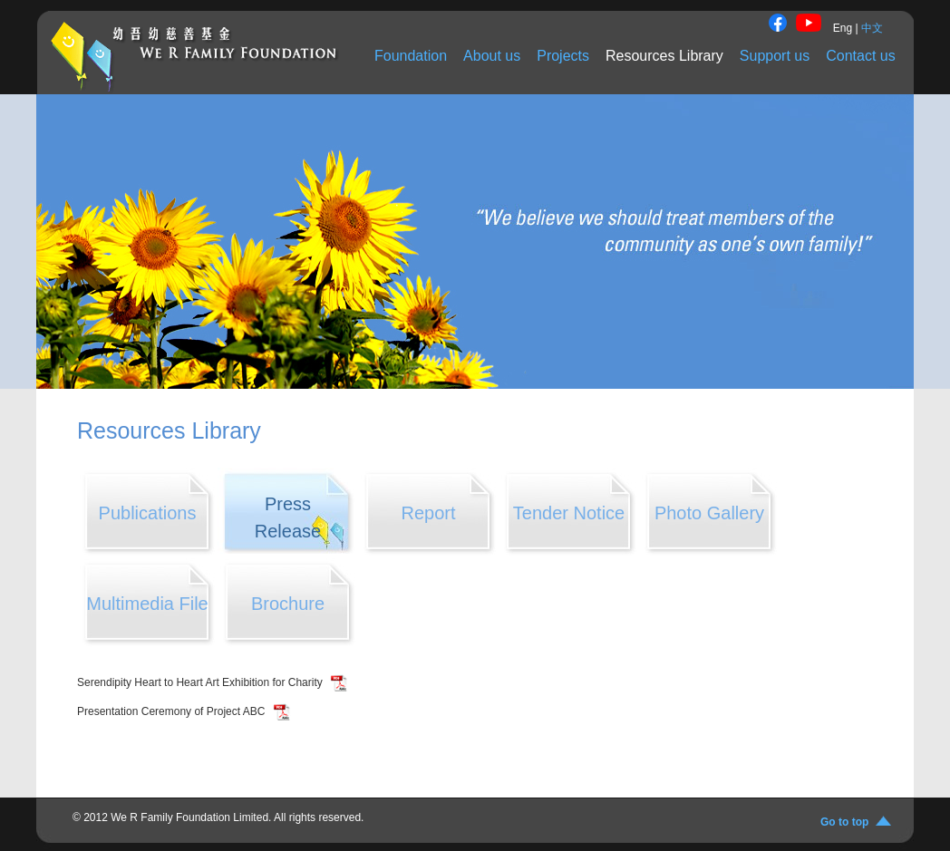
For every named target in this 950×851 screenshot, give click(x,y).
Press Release (288, 517)
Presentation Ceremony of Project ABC (172, 711)
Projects (563, 55)
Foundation (410, 55)
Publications (148, 513)
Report (428, 513)
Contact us (860, 55)
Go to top (847, 822)
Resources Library (664, 55)
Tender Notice (569, 513)
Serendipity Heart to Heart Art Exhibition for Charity (201, 682)
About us (491, 55)
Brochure (288, 604)
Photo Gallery (709, 513)
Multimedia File (147, 604)
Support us (774, 55)
